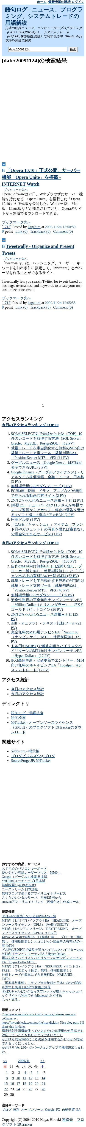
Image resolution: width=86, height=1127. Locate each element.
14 (43, 1078)
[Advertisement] (43, 111)
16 (12, 1084)
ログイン (78, 2)
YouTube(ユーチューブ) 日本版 (23, 881)
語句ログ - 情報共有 (27, 713)
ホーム (42, 2)
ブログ (6, 1109)
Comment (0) (63, 231)
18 (24, 1084)
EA (78, 1109)
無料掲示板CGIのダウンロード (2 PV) (41, 486)
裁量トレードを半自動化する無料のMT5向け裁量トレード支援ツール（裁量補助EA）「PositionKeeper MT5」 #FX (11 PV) (47, 453)
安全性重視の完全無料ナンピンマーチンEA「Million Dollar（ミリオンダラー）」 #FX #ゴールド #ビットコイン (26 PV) (47, 604)
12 (30, 1078)
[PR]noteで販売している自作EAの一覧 (29, 916)
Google (50, 1109)
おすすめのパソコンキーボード (24, 868)
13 (37, 1078)
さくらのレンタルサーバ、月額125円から (31, 897)
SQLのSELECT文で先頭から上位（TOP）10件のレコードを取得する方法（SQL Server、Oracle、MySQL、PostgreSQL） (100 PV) (47, 556)
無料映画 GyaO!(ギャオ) (19, 885)
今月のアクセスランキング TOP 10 (30, 543)
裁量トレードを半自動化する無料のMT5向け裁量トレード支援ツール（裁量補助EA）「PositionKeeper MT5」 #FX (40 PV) (47, 585)
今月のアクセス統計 (27, 694)
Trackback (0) (40, 231)
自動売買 (68, 1109)
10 (18, 1078)
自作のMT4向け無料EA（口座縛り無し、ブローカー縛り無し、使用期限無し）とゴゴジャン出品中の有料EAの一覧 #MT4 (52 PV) (47, 571)
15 (6, 1084)
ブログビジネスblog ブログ (33, 756)
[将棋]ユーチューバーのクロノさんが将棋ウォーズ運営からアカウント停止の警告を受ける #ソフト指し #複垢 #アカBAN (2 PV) (47, 510)
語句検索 (18, 718)
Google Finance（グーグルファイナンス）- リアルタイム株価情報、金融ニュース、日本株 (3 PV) (47, 476)
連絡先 (67, 1119)
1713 (6, 227)
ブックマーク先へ (16, 189)
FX (58, 1109)
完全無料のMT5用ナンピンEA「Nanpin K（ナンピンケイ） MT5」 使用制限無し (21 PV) (46, 637)
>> (42, 1061)
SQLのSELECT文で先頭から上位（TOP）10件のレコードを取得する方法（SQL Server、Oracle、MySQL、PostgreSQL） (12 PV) (47, 438)
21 (43, 1084)
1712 (6, 303)
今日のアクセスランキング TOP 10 (30, 425)
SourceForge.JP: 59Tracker (31, 760)
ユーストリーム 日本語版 (20, 889)
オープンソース (32, 1109)
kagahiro (34, 227)
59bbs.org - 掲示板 (25, 751)
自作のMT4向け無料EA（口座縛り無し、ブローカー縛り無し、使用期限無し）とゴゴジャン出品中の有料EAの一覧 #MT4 (42, 941)
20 (37, 1084)
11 (24, 1078)
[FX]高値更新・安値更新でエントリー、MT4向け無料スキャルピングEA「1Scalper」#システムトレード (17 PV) (47, 665)
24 (18, 1089)
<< (5, 1061)
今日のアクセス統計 (27, 689)
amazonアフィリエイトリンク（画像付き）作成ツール (40, 901)
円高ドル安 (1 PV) (25, 520)
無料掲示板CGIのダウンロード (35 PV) (42, 595)
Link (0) (21, 231)
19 (30, 1084)
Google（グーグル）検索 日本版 (24, 876)
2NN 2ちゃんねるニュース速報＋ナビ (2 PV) (47, 500)
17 (18, 1084)
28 (43, 1089)
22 (6, 1089)
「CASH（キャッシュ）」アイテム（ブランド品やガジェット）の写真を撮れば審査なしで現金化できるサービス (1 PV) (47, 529)
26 (30, 1089)
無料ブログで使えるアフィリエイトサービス (34, 893)
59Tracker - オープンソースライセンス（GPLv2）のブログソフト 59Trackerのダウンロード (46, 727)
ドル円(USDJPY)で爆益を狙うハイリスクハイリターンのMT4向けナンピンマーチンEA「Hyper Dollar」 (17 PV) (46, 650)
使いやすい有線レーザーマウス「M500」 (31, 872)
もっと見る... (11, 999)
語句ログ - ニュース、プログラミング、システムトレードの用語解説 (44, 16)
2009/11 (24, 1061)
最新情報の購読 (59, 2)
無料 (16, 1109)
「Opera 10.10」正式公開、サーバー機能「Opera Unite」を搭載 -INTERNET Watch (41, 177)
